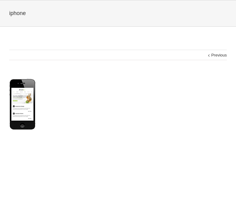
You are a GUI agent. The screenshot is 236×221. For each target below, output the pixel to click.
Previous (219, 55)
